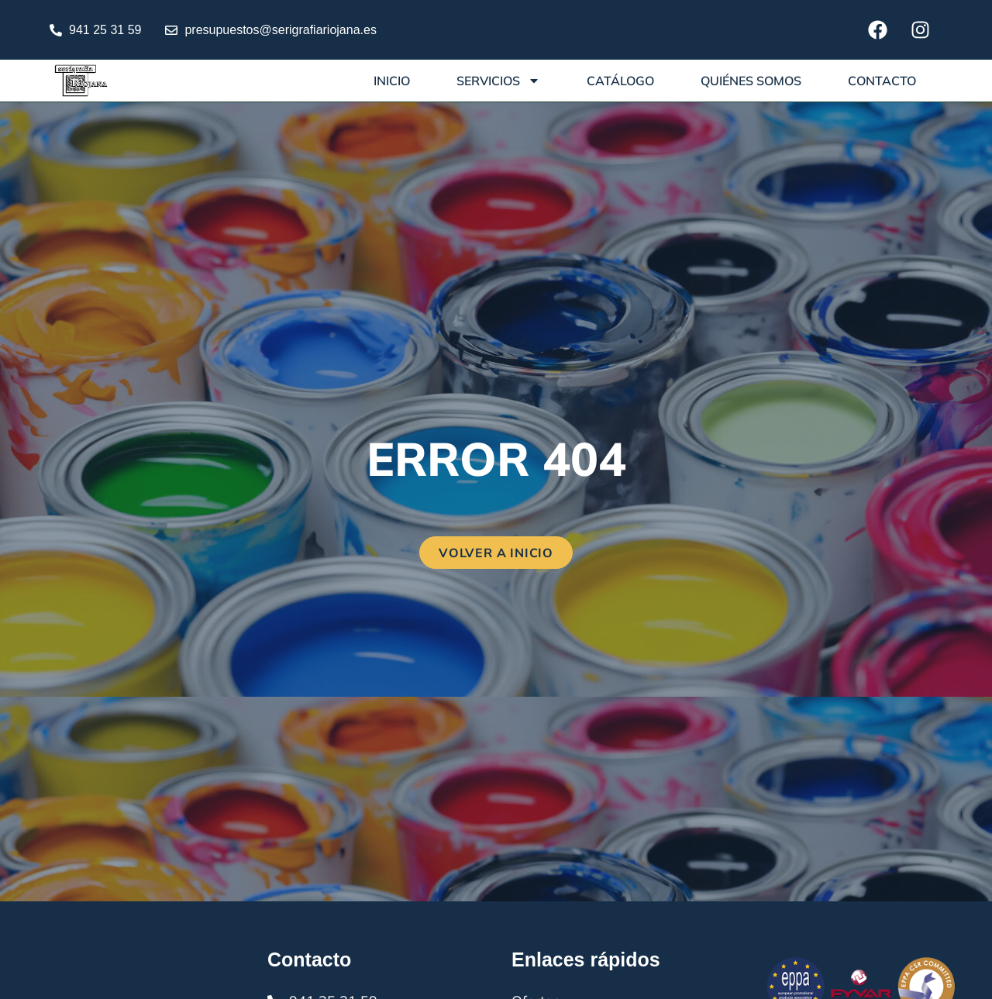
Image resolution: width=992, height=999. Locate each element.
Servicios (498, 81)
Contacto (882, 80)
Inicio (392, 80)
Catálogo (620, 80)
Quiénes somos (751, 80)
